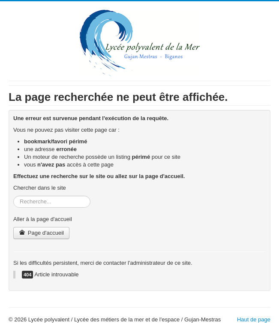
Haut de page (253, 319)
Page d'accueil (41, 233)
